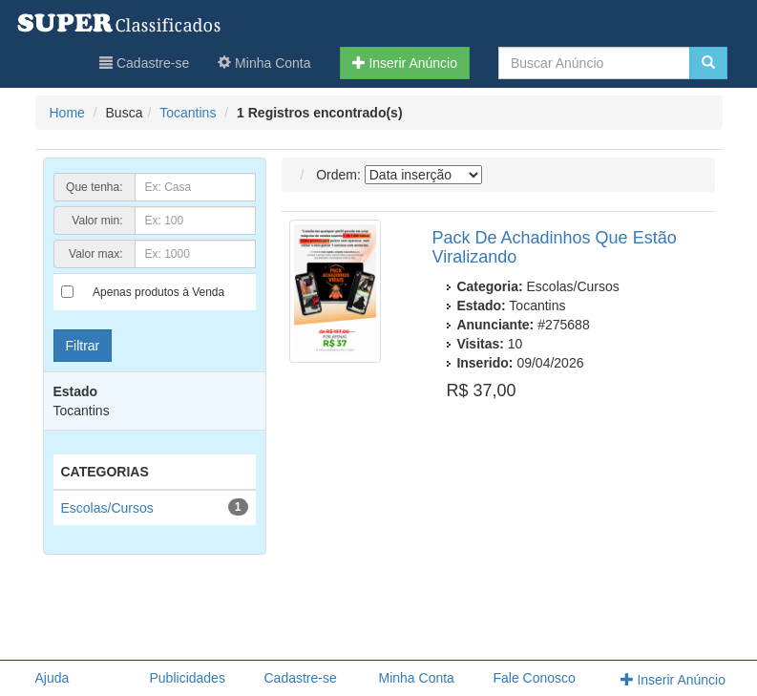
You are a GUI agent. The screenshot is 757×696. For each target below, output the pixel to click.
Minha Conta (264, 63)
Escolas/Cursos (107, 508)
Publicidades (187, 677)
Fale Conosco (535, 677)
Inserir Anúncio (405, 63)
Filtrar (83, 345)
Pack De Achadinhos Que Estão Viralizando (554, 247)
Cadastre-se (144, 63)
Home (67, 112)
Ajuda (52, 677)
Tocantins (187, 112)
